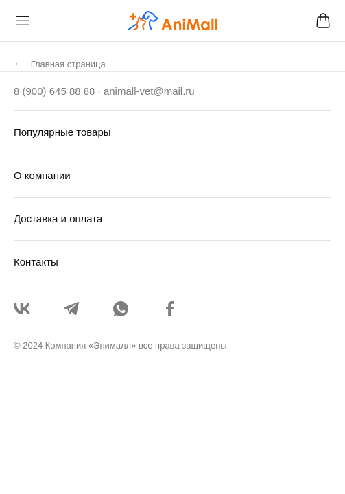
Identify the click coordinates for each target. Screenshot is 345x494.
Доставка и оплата (58, 218)
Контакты (36, 262)
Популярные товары (62, 132)
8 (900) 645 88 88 (54, 91)
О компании (42, 175)
